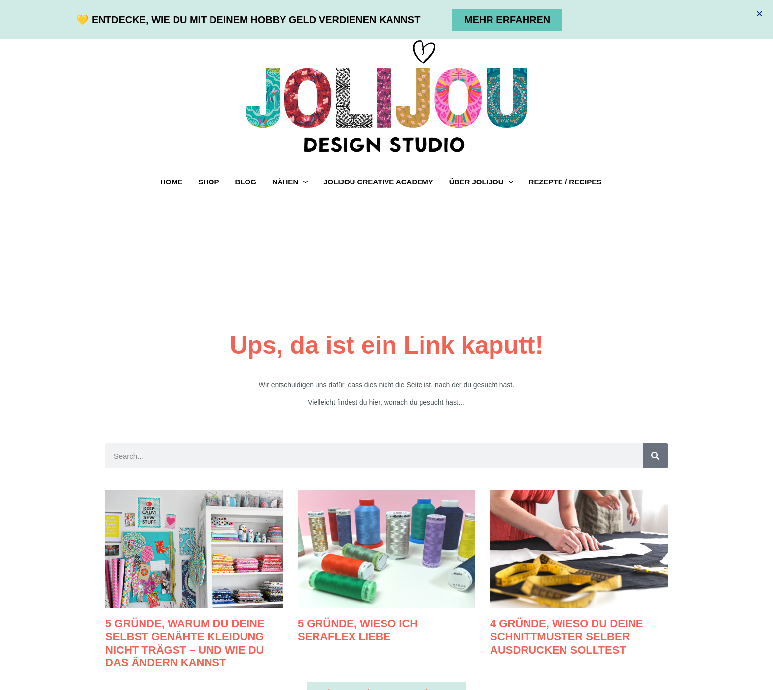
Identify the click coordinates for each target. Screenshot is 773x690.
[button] (759, 13)
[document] (386, 345)
